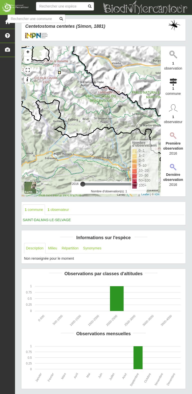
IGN (157, 194)
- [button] (28, 60)
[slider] (82, 184)
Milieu (52, 248)
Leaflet (145, 194)
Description (35, 248)
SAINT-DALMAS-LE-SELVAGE (47, 220)
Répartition (70, 248)
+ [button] (28, 52)
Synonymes (92, 248)
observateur (58, 210)
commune (34, 210)
